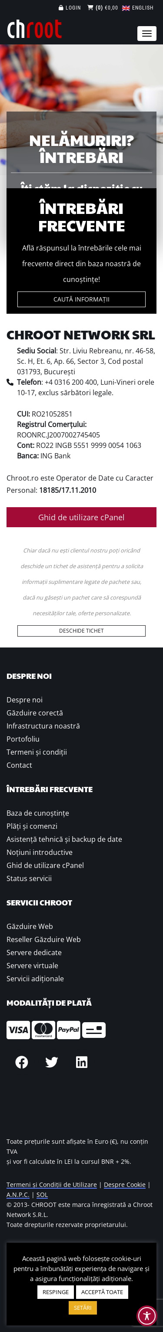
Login (70, 8)
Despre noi (25, 700)
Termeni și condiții (37, 752)
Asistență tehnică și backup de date (64, 839)
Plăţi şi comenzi (32, 826)
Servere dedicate (34, 952)
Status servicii (29, 878)
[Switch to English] (137, 8)
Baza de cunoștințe (38, 813)
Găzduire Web (30, 926)
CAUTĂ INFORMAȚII (81, 299)
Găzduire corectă (35, 713)
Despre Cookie (125, 1184)
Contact (19, 765)
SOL (42, 1194)
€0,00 (102, 8)
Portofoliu (23, 739)
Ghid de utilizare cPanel (81, 517)
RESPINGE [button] (56, 1292)
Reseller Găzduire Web (44, 939)
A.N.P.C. (18, 1194)
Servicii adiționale (35, 978)
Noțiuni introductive (40, 852)
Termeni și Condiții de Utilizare (52, 1184)
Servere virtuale (32, 965)
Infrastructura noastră (43, 726)
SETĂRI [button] (83, 1308)
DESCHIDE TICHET (81, 630)
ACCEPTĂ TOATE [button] (102, 1292)
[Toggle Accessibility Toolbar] (146, 1315)
